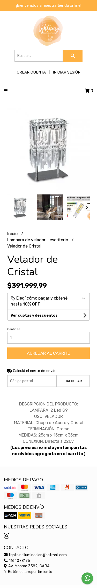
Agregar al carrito (48, 353)
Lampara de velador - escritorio (38, 239)
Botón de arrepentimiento (28, 572)
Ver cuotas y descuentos (34, 315)
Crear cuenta (31, 72)
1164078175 (17, 560)
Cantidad (13, 329)
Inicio (13, 233)
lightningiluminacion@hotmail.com (35, 555)
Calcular (73, 381)
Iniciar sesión (66, 72)
